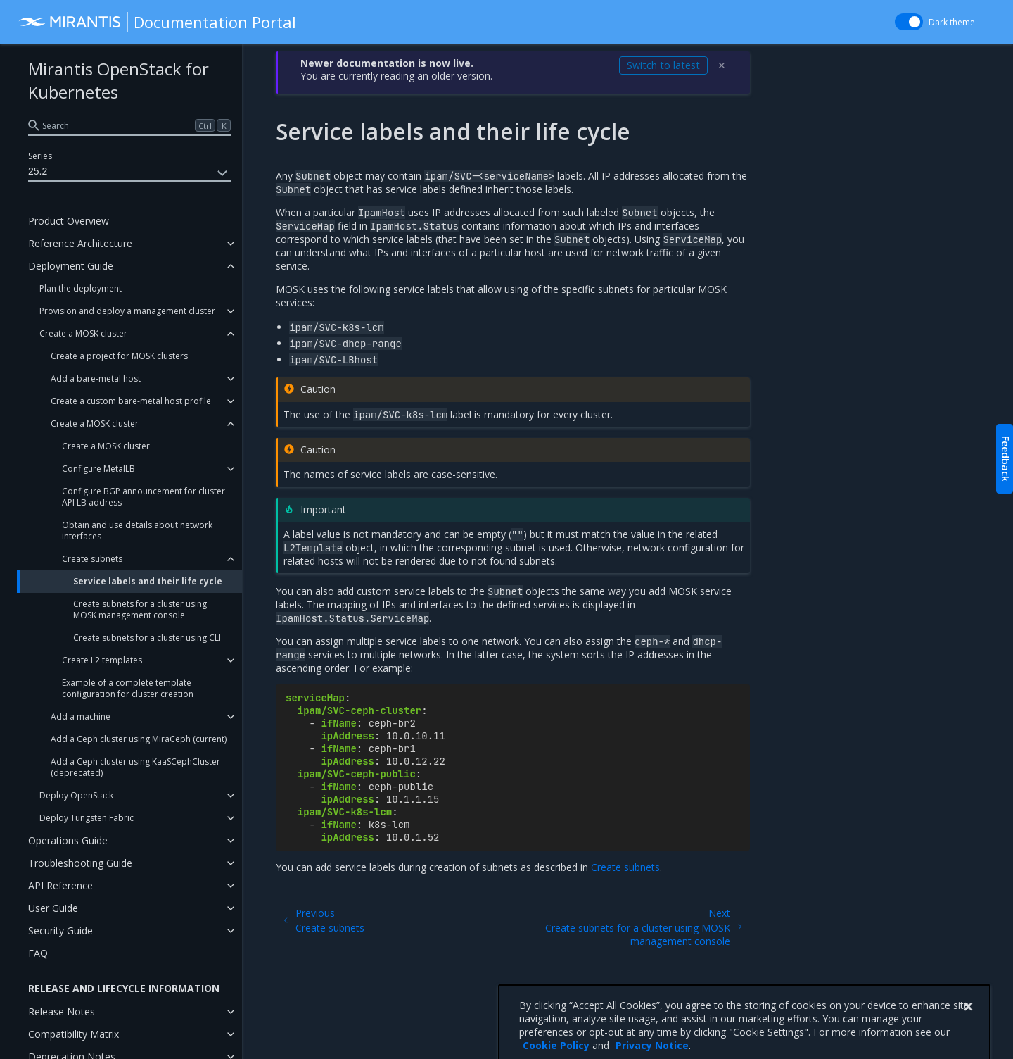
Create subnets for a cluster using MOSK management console (140, 609)
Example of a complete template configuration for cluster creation (127, 688)
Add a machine (80, 716)
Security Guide (60, 930)
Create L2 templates (102, 660)
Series (40, 156)
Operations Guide (68, 840)
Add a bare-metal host (96, 378)
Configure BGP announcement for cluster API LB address (143, 496)
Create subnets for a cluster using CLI (147, 638)
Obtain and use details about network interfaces (137, 530)
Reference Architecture (80, 243)
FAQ (38, 953)
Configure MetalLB (98, 469)
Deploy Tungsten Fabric (86, 818)
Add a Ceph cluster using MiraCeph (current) (139, 739)
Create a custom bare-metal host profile (131, 401)
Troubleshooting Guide (80, 863)
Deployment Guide (70, 265)
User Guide (53, 908)
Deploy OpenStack (76, 795)
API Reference (60, 885)
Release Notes (61, 1011)
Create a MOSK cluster (83, 333)
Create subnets (92, 559)
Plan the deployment (80, 288)
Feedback (1005, 459)
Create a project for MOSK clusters (119, 356)
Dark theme (952, 22)
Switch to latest (663, 65)
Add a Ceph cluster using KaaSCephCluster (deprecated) (135, 767)
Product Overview (68, 220)
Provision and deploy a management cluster (127, 311)
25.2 (129, 173)
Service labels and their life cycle (147, 581)
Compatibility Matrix (73, 1034)
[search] (129, 125)
